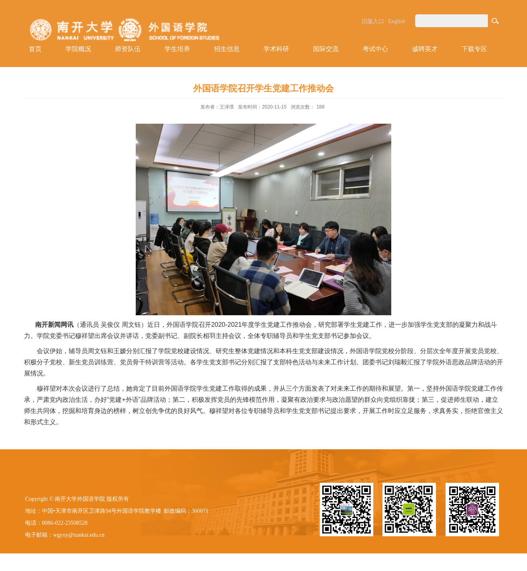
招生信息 (227, 48)
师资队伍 (128, 48)
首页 (35, 48)
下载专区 (474, 48)
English (396, 21)
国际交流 (326, 48)
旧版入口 (373, 21)
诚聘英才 (425, 48)
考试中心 (375, 48)
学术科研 (276, 48)
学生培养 (177, 48)
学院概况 (78, 48)
